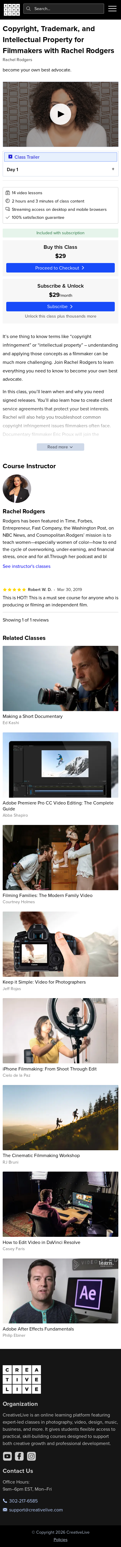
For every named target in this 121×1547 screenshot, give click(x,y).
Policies (61, 1540)
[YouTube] (7, 1456)
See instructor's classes (26, 566)
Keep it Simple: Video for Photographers (44, 982)
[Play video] (60, 114)
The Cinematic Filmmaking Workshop (41, 1155)
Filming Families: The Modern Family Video (48, 895)
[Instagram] (31, 1456)
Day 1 (12, 169)
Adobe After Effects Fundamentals (38, 1328)
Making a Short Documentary (33, 716)
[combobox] (64, 8)
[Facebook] (19, 1456)
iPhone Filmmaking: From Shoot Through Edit (50, 1068)
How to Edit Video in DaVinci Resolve (41, 1242)
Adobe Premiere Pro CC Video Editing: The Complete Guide (58, 805)
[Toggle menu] (112, 8)
